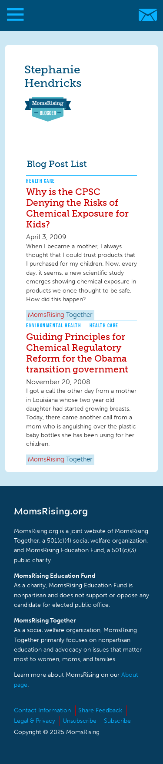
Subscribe (117, 720)
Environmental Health (53, 325)
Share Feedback (100, 710)
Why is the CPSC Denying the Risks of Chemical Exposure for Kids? (77, 208)
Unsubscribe (79, 720)
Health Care (40, 181)
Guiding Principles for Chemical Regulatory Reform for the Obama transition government (77, 353)
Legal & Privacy (34, 720)
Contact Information (42, 710)
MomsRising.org (77, 15)
